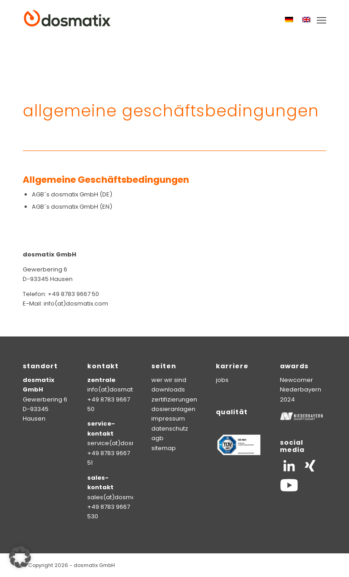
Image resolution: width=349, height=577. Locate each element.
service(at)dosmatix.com (125, 443)
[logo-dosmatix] (67, 20)
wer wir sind (168, 380)
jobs (222, 380)
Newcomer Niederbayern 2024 (300, 390)
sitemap (163, 448)
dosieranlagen (173, 409)
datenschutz (169, 428)
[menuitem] (321, 20)
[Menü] (321, 20)
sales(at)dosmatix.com (122, 497)
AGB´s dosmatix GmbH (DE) (72, 194)
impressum (168, 418)
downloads (168, 389)
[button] (20, 557)
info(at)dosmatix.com (119, 389)
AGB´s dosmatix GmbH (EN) (72, 206)
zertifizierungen (174, 399)
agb (157, 438)
